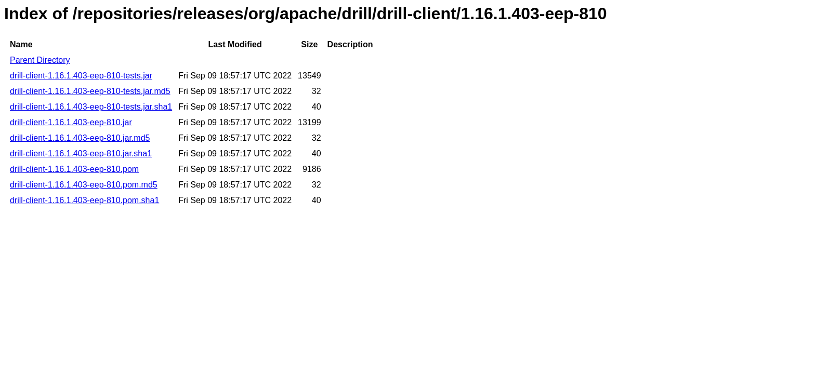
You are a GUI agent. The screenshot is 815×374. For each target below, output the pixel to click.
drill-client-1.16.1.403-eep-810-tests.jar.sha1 (91, 106)
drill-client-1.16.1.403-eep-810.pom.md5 (83, 184)
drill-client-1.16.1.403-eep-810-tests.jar (81, 75)
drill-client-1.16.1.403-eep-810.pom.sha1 (84, 200)
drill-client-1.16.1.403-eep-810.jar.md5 (80, 137)
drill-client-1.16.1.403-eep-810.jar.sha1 (81, 153)
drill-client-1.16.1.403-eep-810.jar (71, 122)
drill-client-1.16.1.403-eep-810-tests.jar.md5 (90, 91)
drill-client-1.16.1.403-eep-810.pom (74, 169)
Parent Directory (40, 60)
